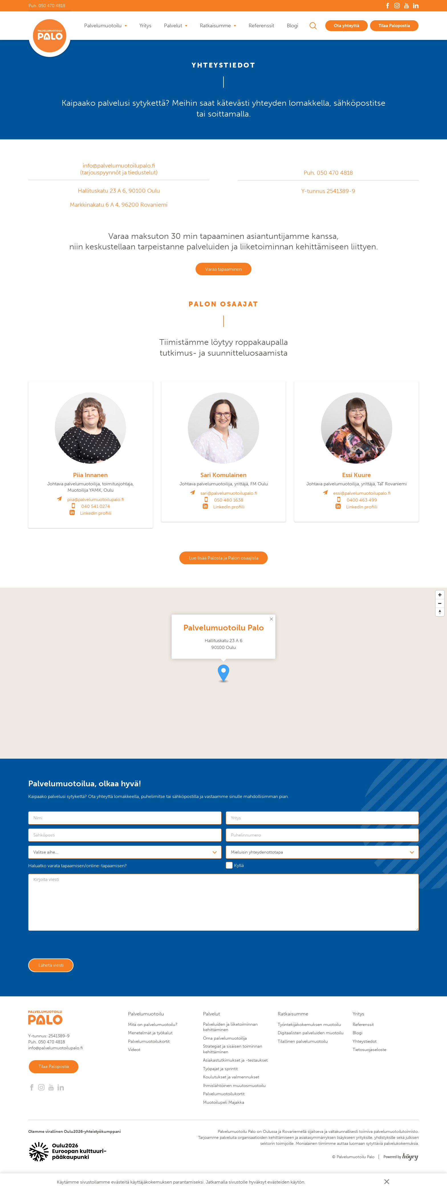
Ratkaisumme (215, 26)
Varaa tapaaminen (223, 269)
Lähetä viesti (52, 969)
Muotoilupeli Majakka (223, 1107)
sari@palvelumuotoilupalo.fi (228, 494)
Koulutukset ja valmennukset (231, 1081)
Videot (134, 1054)
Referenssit (261, 26)
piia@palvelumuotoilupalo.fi (95, 501)
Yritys (145, 26)
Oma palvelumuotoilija (225, 1043)
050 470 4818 (335, 172)
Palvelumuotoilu (103, 26)
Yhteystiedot (365, 1046)
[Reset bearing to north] (440, 614)
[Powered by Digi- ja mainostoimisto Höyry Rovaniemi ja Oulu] (401, 1160)
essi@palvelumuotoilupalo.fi (362, 494)
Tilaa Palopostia (394, 25)
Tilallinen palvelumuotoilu (303, 1046)
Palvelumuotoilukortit (149, 1046)
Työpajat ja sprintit (220, 1073)
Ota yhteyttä (346, 25)
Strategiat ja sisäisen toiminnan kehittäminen (232, 1054)
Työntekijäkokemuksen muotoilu (309, 1029)
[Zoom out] (440, 606)
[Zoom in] (440, 597)
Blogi (292, 26)
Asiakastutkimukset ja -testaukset (235, 1065)
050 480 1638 (228, 501)
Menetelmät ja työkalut (150, 1037)
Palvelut (173, 26)
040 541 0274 (95, 507)
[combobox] (125, 855)
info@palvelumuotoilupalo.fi (119, 165)
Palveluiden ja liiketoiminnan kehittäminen (230, 1032)
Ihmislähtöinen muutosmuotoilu (234, 1090)
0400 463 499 (362, 501)
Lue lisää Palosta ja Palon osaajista (223, 560)
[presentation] (71, 949)
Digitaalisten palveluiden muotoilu (311, 1037)
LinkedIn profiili (95, 514)
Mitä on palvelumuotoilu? (152, 1029)
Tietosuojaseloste (369, 1054)
